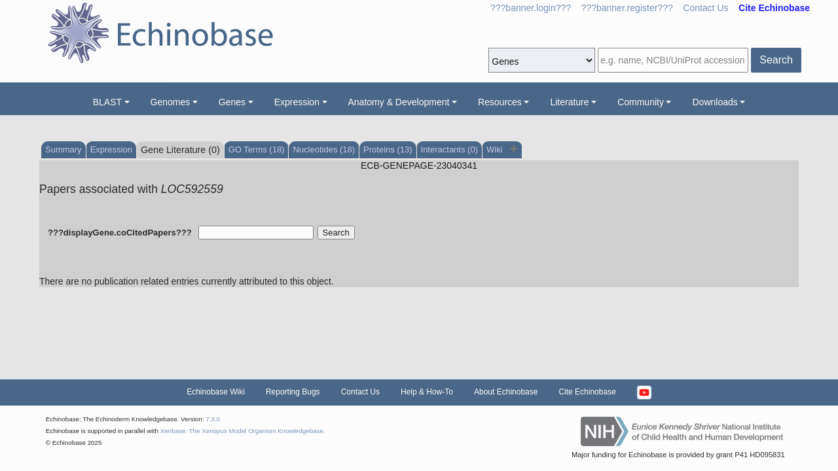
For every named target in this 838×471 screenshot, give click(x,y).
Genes (232, 102)
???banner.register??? (627, 8)
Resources (500, 102)
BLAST (107, 102)
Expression (296, 102)
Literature (569, 102)
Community (640, 102)
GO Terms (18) (256, 149)
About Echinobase (505, 391)
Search (776, 59)
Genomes (171, 102)
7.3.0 (213, 419)
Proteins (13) (387, 149)
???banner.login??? (530, 8)
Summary (63, 149)
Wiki (495, 149)
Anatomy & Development (399, 102)
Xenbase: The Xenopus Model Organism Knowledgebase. (242, 430)
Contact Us (705, 8)
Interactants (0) (449, 149)
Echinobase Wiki (216, 391)
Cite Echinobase (586, 391)
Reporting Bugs (293, 391)
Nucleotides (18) (324, 149)
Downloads (714, 102)
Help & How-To (427, 391)
